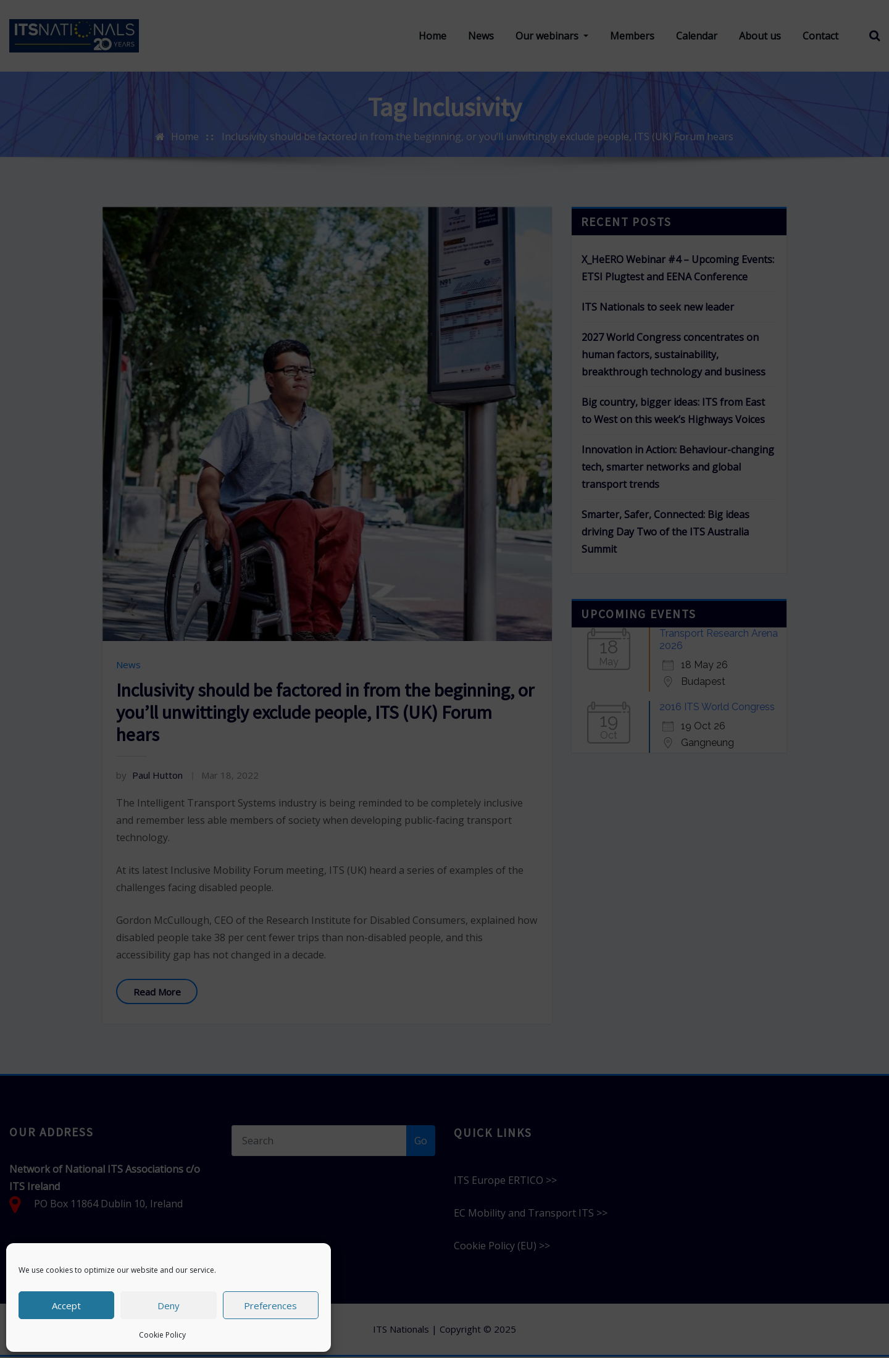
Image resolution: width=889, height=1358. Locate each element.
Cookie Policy (162, 1335)
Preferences (270, 1305)
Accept (66, 1305)
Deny (168, 1305)
